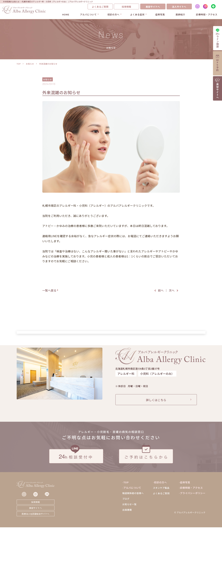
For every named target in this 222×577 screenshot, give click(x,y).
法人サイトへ (179, 6)
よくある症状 (137, 14)
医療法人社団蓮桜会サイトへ (35, 563)
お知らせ (30, 63)
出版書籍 (127, 559)
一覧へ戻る (49, 290)
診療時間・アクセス (206, 14)
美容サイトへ (153, 6)
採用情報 (126, 6)
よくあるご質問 (100, 6)
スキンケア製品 (161, 537)
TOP (19, 63)
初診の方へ (113, 14)
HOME (65, 14)
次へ (172, 290)
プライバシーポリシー (193, 542)
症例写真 (160, 14)
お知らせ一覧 (129, 554)
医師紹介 (180, 14)
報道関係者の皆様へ (133, 542)
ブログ (125, 548)
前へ (161, 290)
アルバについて (88, 14)
